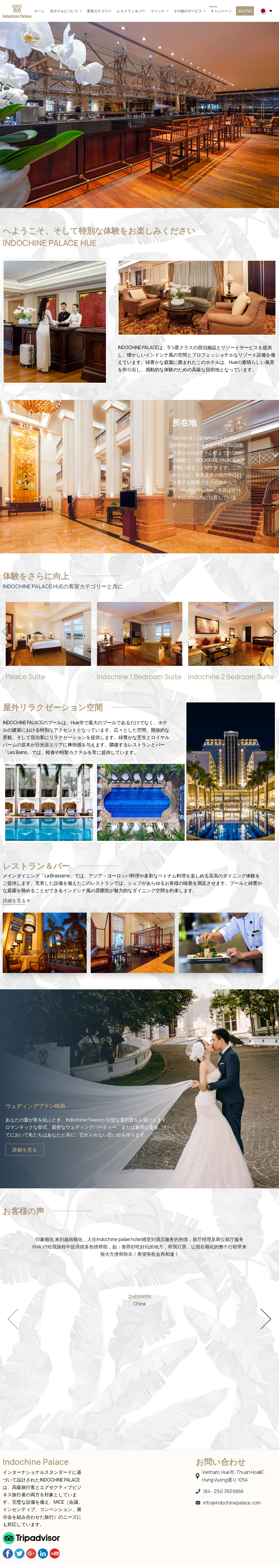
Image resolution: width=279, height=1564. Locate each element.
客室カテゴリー (99, 10)
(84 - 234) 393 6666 (220, 1491)
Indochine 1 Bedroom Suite (139, 676)
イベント (159, 10)
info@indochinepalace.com (228, 1503)
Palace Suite (25, 676)
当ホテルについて (66, 10)
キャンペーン (221, 10)
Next (269, 103)
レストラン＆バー (131, 10)
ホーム (39, 10)
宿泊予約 (245, 10)
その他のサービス (189, 10)
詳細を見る (14, 900)
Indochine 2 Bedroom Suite (231, 676)
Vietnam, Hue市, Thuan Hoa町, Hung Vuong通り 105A (230, 1476)
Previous (10, 103)
